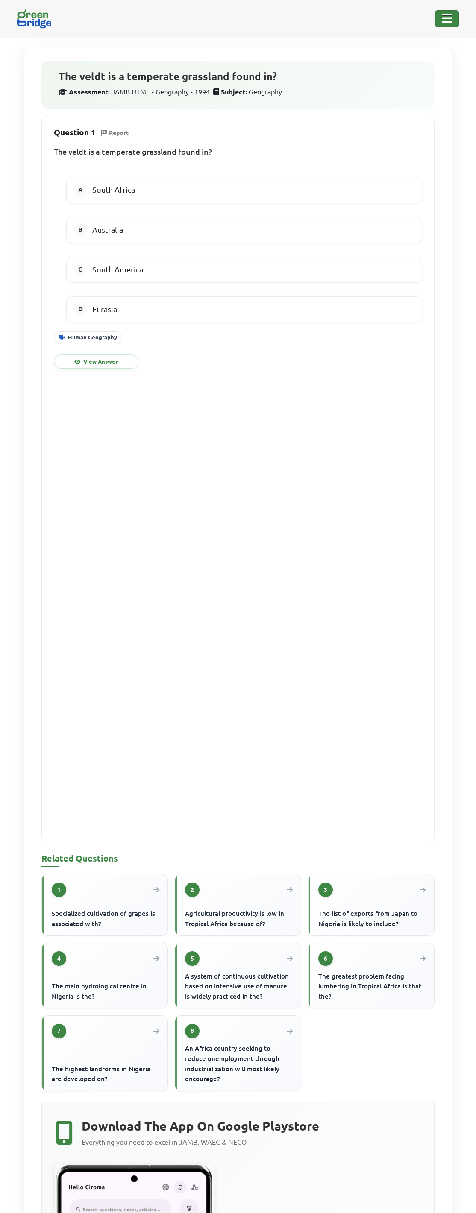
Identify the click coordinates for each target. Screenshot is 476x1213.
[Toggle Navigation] (447, 18)
